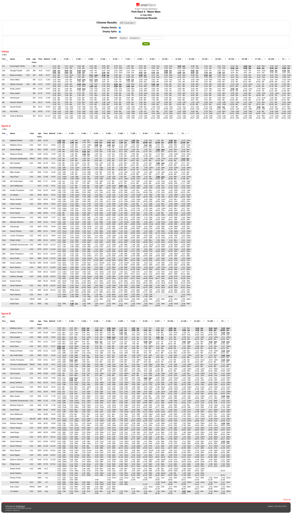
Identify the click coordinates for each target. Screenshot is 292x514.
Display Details (109, 27)
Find (146, 44)
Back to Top (287, 499)
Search (113, 38)
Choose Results (106, 22)
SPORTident (20, 506)
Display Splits (110, 31)
